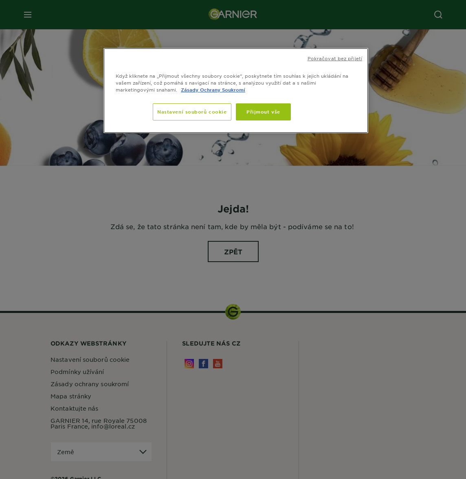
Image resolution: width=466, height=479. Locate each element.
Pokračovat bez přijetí (335, 58)
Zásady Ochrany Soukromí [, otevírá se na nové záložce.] (213, 89)
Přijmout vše (263, 111)
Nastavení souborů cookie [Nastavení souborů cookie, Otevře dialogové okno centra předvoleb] (192, 111)
